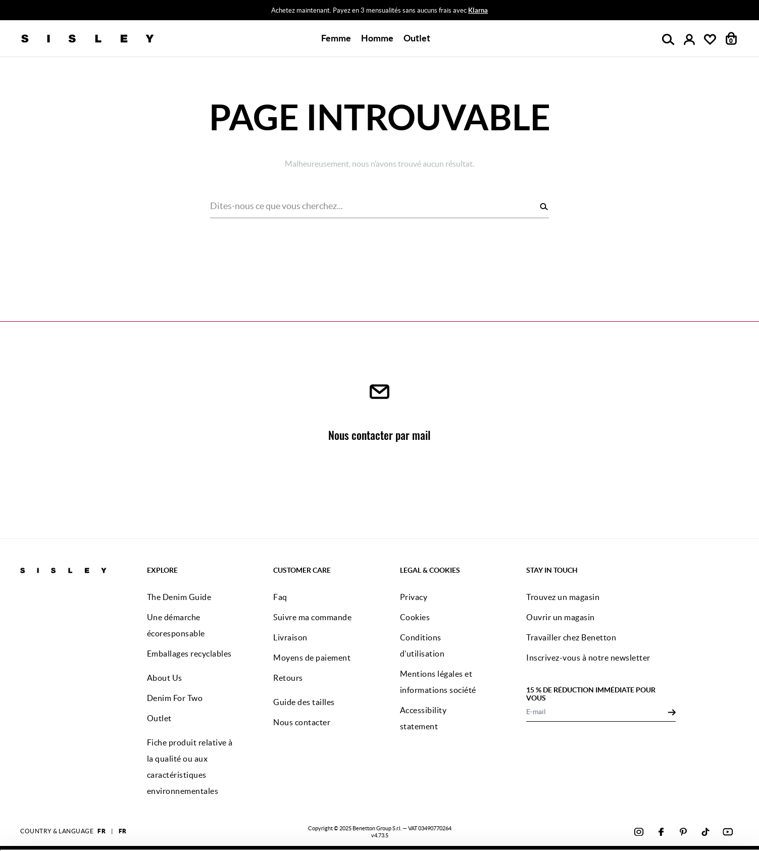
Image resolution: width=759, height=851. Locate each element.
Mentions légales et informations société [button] (438, 681)
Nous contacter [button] (301, 722)
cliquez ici (348, 829)
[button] (416, 38)
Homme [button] (377, 38)
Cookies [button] (415, 617)
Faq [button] (280, 597)
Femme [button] (336, 38)
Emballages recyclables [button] (189, 653)
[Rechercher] (544, 206)
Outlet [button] (159, 718)
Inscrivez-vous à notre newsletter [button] (588, 657)
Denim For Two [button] (175, 698)
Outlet (416, 38)
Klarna (478, 10)
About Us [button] (164, 677)
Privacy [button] (414, 597)
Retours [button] (288, 677)
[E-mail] (597, 711)
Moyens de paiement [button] (311, 657)
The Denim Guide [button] (179, 597)
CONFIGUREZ (635, 827)
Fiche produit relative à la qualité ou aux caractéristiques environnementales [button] (190, 766)
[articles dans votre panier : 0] (731, 38)
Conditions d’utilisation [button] (422, 645)
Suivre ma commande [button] (312, 617)
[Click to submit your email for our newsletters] (672, 711)
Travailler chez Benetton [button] (571, 637)
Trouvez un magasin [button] (562, 597)
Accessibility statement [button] (423, 718)
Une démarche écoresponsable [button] (176, 625)
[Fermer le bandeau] (734, 795)
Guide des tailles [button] (304, 702)
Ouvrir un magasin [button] (560, 617)
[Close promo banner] (750, 10)
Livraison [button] (290, 637)
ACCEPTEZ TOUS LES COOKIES (634, 802)
